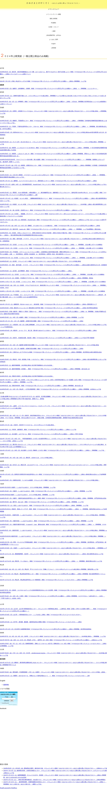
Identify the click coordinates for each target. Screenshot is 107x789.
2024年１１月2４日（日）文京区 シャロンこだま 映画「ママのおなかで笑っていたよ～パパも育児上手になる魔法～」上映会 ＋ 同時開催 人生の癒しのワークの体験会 (52, 291)
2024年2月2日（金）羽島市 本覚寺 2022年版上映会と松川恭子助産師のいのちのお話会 (27, 376)
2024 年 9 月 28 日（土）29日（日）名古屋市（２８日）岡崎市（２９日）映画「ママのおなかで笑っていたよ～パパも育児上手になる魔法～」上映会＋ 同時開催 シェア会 (52, 450)
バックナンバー (5, 703)
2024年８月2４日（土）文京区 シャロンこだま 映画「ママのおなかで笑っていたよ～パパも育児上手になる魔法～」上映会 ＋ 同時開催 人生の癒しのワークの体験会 (52, 257)
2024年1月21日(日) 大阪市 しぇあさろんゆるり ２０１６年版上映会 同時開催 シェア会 (27, 487)
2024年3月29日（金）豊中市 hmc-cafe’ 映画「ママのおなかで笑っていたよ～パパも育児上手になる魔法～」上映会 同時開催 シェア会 (42, 502)
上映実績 (53, 48)
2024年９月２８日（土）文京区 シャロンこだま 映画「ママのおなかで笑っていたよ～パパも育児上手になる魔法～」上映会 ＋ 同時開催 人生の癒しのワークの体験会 (52, 274)
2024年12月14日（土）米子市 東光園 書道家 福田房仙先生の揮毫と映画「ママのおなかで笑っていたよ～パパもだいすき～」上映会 (41, 622)
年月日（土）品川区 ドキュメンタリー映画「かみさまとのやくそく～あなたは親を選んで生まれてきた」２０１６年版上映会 (40, 261)
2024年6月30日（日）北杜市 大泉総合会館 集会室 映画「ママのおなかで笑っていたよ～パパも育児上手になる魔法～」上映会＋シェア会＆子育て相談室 (47, 338)
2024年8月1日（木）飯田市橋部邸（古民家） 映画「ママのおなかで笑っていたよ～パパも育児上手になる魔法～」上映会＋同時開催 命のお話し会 (45, 369)
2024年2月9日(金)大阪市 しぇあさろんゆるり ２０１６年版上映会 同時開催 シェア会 (27, 494)
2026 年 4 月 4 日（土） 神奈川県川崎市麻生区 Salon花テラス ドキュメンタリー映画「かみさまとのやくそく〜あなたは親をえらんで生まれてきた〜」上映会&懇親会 (54, 779)
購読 (6, 697)
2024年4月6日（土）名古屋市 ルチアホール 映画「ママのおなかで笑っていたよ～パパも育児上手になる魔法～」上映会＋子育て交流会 (41, 434)
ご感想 (53, 31)
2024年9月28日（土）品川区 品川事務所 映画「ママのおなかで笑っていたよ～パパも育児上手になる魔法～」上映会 (36, 271)
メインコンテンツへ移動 (53, 14)
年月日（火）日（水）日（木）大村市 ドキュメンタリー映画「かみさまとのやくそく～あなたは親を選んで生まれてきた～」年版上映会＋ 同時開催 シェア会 (53, 636)
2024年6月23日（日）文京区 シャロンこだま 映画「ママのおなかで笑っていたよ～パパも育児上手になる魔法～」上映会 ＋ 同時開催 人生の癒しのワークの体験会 (51, 244)
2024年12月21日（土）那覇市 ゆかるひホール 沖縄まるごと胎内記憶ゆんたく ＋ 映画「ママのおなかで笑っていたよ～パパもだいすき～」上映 (45, 675)
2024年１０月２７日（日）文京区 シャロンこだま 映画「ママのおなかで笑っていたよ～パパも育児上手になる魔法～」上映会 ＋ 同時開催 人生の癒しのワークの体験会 (53, 281)
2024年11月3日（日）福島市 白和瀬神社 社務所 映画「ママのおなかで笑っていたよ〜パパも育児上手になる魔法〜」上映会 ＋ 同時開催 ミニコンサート (49, 88)
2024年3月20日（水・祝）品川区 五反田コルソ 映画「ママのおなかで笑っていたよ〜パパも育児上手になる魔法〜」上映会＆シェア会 (41, 210)
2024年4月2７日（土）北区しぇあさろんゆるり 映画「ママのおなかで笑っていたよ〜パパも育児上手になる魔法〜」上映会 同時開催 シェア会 (44, 505)
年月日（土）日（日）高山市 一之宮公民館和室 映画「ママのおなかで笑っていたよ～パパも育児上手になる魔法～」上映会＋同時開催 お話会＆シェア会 (50, 389)
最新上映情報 (53, 18)
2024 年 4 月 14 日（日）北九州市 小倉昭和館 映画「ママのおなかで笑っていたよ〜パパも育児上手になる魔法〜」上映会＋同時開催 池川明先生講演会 (45, 629)
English (53, 43)
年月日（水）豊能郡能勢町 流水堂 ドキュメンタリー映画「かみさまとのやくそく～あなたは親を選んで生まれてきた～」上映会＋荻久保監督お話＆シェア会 (51, 554)
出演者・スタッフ (53, 27)
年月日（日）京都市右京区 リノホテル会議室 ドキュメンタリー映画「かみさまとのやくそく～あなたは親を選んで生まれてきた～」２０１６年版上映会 (50, 480)
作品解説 (53, 22)
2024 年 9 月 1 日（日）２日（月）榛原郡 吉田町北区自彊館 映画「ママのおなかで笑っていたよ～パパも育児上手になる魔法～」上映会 (41, 321)
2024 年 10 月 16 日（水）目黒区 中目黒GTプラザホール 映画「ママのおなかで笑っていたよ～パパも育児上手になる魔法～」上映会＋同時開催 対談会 (46, 278)
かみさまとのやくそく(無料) (8, 694)
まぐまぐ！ (15, 704)
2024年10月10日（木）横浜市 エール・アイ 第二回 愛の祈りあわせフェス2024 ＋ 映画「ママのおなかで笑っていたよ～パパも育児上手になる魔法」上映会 (48, 330)
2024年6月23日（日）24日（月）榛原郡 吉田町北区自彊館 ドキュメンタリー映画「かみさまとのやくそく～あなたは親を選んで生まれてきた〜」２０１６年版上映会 (49, 345)
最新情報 (6, 684)
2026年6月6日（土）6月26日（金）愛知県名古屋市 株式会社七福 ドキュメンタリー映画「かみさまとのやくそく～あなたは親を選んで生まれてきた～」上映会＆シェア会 (55, 768)
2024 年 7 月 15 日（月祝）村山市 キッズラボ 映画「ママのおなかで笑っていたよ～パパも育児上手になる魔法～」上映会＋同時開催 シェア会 (43, 81)
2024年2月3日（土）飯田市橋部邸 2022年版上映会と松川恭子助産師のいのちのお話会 (27, 365)
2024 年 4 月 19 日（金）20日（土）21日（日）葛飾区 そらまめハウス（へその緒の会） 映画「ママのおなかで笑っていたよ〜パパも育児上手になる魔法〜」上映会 (50, 225)
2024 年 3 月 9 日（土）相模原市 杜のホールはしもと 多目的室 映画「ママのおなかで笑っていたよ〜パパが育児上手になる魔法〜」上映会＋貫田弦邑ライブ (48, 304)
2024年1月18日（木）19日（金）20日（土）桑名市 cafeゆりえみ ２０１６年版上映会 (27, 457)
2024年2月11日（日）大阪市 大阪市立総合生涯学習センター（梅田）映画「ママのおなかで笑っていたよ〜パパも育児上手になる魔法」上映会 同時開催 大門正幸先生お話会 (53, 498)
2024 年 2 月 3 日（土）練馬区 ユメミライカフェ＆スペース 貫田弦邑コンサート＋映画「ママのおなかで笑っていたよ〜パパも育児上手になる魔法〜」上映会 (48, 181)
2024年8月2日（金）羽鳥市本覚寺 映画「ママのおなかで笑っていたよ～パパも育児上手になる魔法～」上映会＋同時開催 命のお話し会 (41, 385)
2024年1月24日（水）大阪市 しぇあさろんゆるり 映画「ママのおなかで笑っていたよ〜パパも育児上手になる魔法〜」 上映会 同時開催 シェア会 (46, 491)
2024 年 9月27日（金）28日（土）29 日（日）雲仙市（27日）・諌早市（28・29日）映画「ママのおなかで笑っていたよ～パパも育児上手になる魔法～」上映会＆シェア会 (51, 640)
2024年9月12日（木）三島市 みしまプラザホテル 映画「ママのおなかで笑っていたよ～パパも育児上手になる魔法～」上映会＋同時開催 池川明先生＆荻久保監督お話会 (51, 352)
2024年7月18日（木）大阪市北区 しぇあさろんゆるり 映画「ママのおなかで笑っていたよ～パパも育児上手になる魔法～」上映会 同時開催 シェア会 (46, 521)
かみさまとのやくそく (53, 3)
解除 (11, 697)
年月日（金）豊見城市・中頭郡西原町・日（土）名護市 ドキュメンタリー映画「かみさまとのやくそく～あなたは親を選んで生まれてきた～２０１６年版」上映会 (53, 672)
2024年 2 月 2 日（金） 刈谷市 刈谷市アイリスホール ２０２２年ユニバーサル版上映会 (27, 425)
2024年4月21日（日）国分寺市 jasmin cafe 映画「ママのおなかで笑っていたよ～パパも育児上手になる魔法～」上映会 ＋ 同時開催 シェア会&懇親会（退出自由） (50, 229)
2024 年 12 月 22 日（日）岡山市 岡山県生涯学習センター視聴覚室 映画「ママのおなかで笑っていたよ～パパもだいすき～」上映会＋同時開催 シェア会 (46, 579)
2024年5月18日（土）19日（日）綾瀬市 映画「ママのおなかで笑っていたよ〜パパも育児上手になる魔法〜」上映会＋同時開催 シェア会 (42, 317)
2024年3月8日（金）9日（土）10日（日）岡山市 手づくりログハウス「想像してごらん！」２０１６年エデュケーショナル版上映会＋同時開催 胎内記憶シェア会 (49, 569)
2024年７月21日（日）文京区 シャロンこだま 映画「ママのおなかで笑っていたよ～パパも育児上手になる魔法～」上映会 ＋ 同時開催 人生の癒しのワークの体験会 (51, 248)
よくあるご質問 (53, 39)
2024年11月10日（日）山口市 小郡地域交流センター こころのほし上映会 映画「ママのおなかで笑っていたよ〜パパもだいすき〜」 (41, 614)
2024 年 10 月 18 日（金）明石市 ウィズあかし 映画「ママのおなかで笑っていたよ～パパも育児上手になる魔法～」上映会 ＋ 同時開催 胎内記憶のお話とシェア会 (51, 561)
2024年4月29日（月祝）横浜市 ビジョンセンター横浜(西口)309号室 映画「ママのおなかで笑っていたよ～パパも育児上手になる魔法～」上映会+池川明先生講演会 (49, 308)
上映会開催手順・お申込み (53, 35)
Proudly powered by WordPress (8, 788)
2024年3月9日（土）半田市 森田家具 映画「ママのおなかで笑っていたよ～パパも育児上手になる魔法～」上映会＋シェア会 (38, 429)
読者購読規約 (6, 700)
